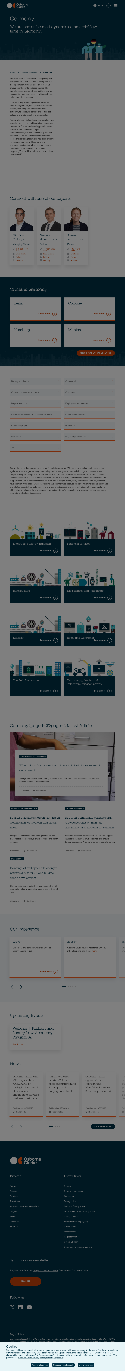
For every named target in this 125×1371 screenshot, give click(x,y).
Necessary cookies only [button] (63, 1365)
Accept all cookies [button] (40, 1365)
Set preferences (86, 1365)
